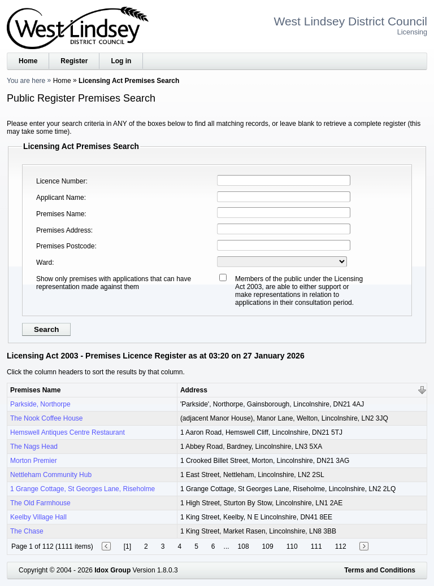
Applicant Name (60, 198)
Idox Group (112, 570)
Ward (44, 262)
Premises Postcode (65, 246)
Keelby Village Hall (38, 517)
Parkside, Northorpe (40, 404)
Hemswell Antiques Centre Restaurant (67, 432)
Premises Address (63, 230)
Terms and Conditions (379, 570)
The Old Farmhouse (40, 503)
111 (316, 546)
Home (28, 61)
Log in (121, 61)
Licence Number (60, 181)
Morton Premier (33, 461)
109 (268, 546)
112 (340, 546)
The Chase (27, 531)
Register (74, 61)
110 (292, 546)
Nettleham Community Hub (51, 475)
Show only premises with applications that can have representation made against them (113, 283)
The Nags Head (34, 447)
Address (193, 390)
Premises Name (60, 214)
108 (243, 546)
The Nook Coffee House (46, 418)
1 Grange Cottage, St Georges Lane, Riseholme (82, 489)
